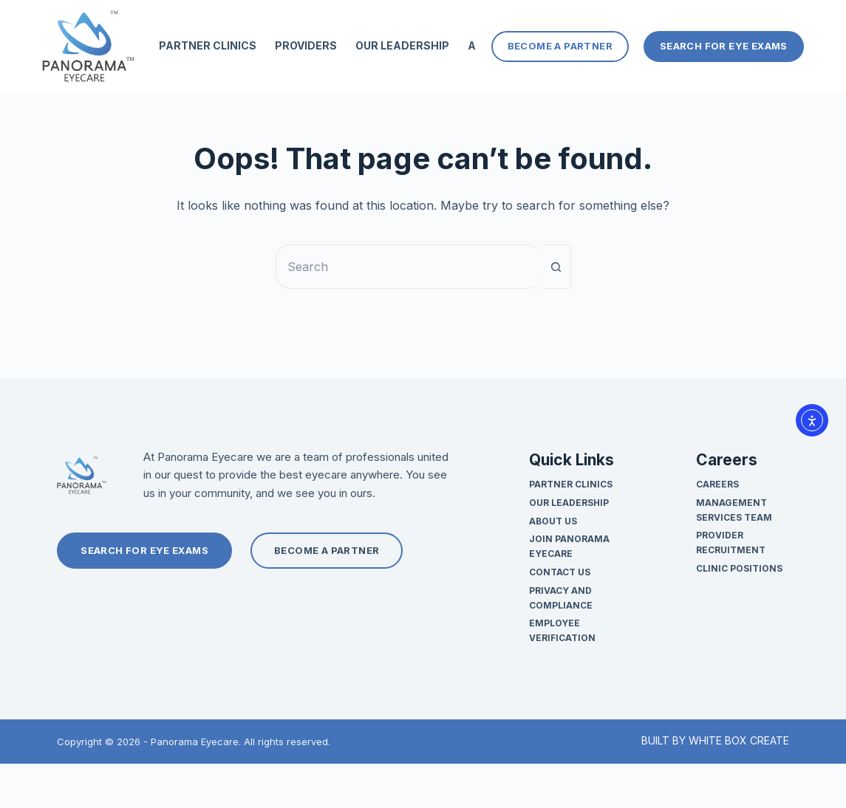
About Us (553, 521)
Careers (717, 484)
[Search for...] (409, 266)
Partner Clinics (207, 45)
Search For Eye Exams (724, 46)
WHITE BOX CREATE (739, 740)
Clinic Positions (739, 568)
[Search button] (556, 266)
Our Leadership (402, 45)
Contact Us (559, 572)
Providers (306, 45)
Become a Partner (560, 46)
